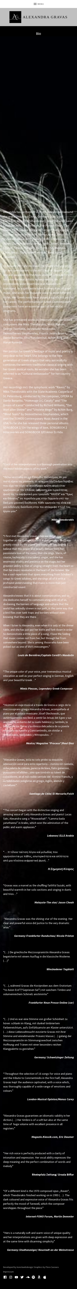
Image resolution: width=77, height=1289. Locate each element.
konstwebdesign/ (25, 1267)
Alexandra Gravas (45, 17)
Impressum (8, 1271)
